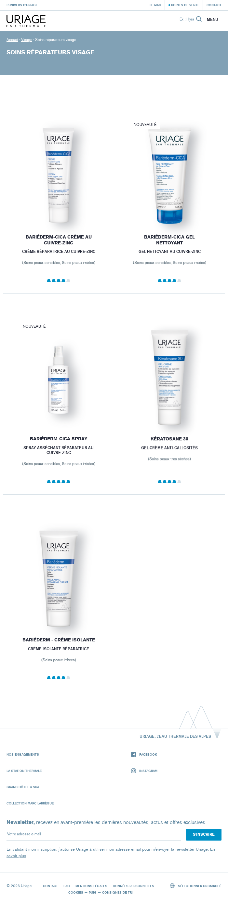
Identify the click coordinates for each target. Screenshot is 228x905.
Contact (214, 5)
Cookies (75, 892)
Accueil (12, 39)
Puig (93, 892)
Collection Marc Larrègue (30, 803)
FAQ (66, 886)
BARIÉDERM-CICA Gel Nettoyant (169, 240)
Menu (212, 19)
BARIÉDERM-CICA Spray (58, 446)
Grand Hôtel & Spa (23, 787)
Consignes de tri (117, 892)
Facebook (144, 754)
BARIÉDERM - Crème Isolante (58, 647)
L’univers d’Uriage (22, 5)
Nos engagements (23, 754)
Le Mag (155, 5)
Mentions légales (91, 886)
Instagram (144, 771)
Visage (26, 39)
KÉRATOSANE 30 (169, 447)
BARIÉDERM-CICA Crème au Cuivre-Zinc (59, 240)
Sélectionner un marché (196, 885)
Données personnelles (133, 886)
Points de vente (185, 5)
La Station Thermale (24, 771)
